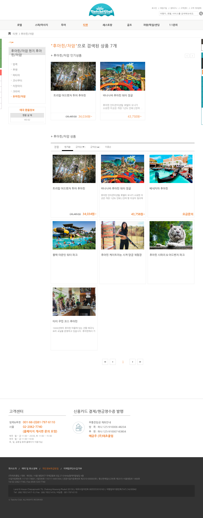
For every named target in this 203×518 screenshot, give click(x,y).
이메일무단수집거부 (74, 469)
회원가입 (163, 8)
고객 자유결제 (196, 8)
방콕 (15, 64)
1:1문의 (173, 25)
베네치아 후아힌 (159, 188)
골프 (129, 25)
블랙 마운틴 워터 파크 (65, 254)
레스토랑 (107, 25)
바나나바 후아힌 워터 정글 (118, 95)
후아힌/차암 (27, 34)
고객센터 (184, 8)
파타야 (16, 75)
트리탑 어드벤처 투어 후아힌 (69, 95)
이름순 (108, 147)
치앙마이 (17, 86)
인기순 (67, 147)
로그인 (154, 8)
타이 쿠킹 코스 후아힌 (65, 321)
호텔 (19, 25)
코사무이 (17, 80)
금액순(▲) (95, 147)
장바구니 (173, 8)
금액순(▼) (80, 147)
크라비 (16, 91)
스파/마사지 (41, 25)
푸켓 (15, 69)
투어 (63, 25)
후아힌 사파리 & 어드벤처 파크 (167, 254)
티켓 (85, 25)
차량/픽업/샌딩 (151, 25)
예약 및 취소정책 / (31, 469)
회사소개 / (14, 469)
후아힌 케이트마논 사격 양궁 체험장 (121, 254)
